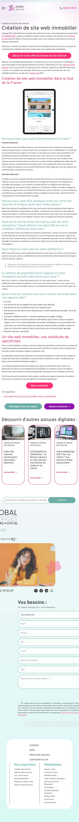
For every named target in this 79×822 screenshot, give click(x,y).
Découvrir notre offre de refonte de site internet (39, 55)
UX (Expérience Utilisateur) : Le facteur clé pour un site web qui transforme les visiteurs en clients (38, 459)
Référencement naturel (29, 772)
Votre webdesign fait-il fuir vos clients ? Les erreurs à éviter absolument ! (65, 457)
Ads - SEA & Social (27, 774)
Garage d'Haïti (46, 787)
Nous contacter (39, 385)
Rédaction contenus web (29, 778)
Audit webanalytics (27, 776)
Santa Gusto (45, 789)
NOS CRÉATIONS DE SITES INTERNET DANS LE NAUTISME (30, 396)
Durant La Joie (46, 770)
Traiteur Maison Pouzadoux (49, 776)
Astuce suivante (58, 406)
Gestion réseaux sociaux (29, 780)
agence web (34, 73)
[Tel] (68, 8)
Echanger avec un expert (23, 406)
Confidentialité (39, 764)
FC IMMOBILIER (9, 36)
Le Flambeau (46, 782)
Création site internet (28, 770)
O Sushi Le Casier (47, 772)
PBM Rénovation (46, 774)
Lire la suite (11, 472)
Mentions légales (39, 761)
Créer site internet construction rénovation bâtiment (10, 457)
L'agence (36, 755)
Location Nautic (46, 791)
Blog (34, 758)
